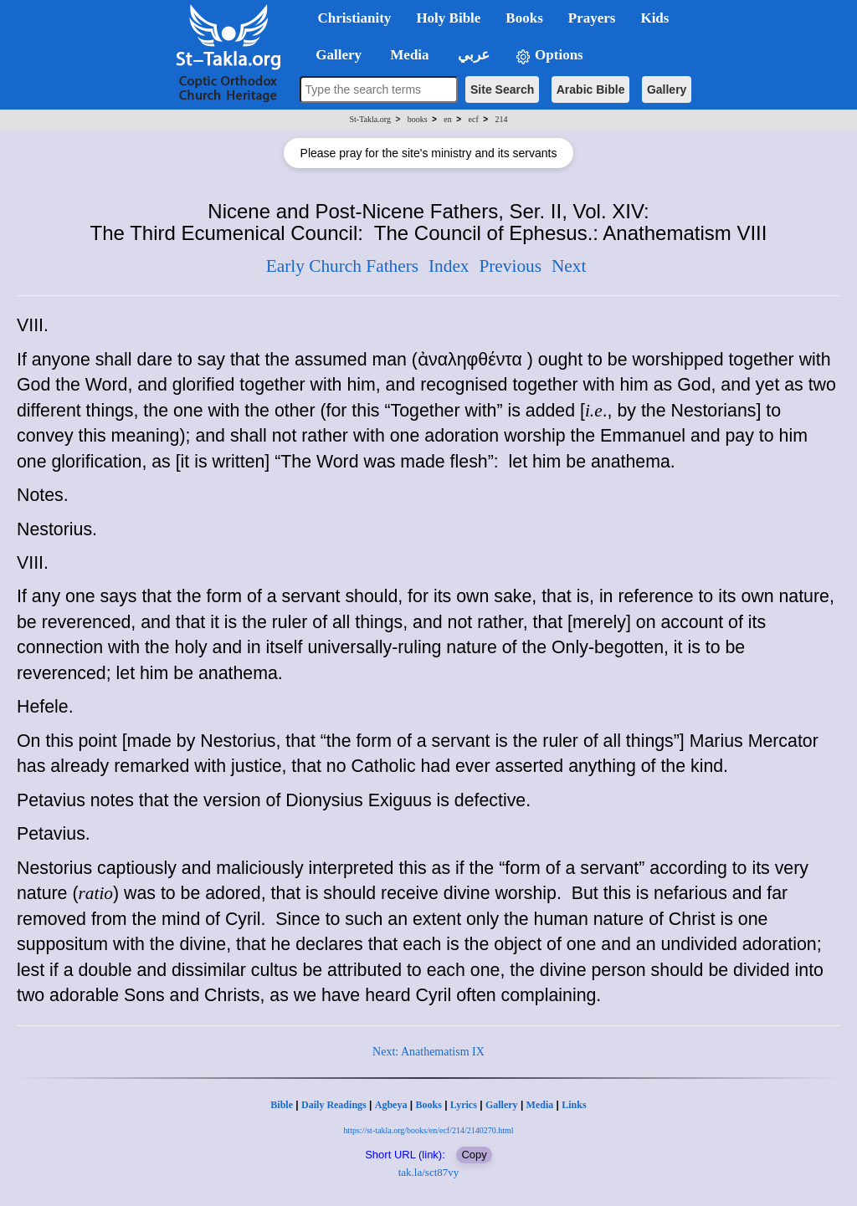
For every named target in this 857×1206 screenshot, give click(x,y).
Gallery (666, 89)
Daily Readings (334, 1105)
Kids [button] (654, 18)
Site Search (502, 89)
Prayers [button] (592, 18)
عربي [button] (472, 55)
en (447, 119)
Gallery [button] (333, 55)
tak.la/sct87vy (428, 1172)
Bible (281, 1105)
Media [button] (408, 55)
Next (569, 266)
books (418, 119)
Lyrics (463, 1105)
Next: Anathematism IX (428, 1051)
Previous (510, 266)
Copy (473, 1154)
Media (540, 1105)
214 (501, 119)
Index (449, 266)
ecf (474, 119)
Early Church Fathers (342, 266)
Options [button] (549, 55)
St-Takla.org (370, 119)
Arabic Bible (591, 89)
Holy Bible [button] (448, 18)
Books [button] (523, 18)
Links (574, 1105)
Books (428, 1105)
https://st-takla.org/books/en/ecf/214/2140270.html (428, 1130)
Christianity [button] (355, 18)
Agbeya (391, 1105)
